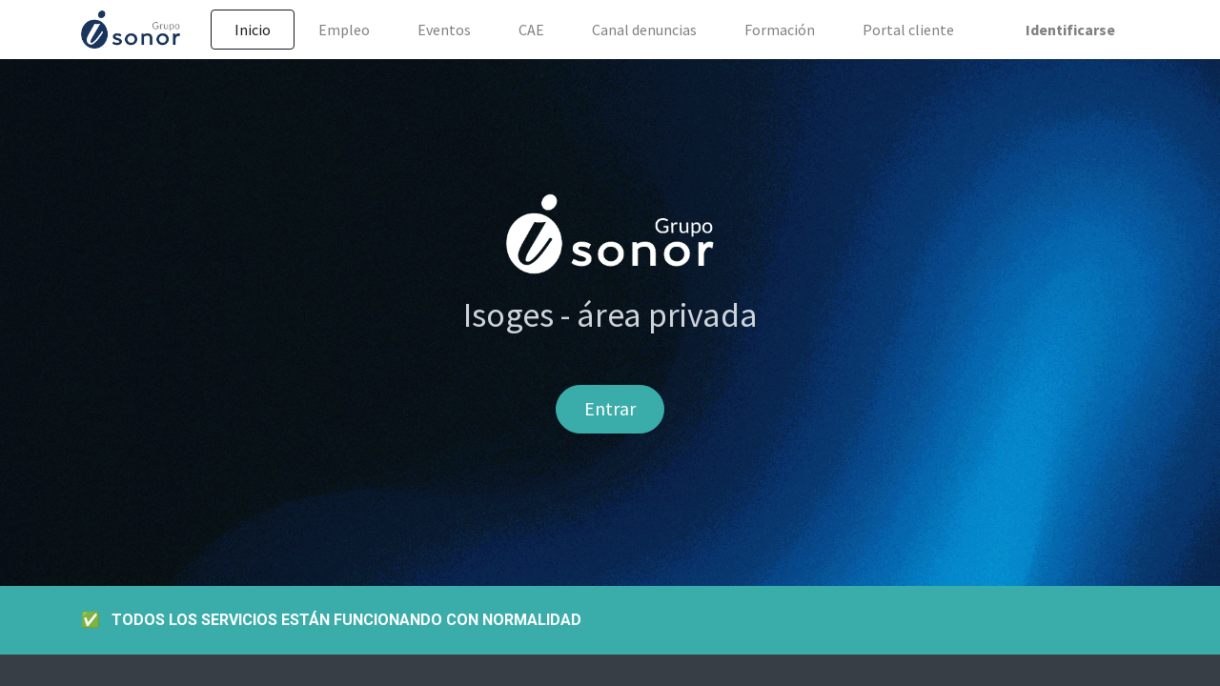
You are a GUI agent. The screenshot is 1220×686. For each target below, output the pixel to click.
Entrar (610, 408)
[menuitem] (253, 30)
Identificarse (1070, 29)
